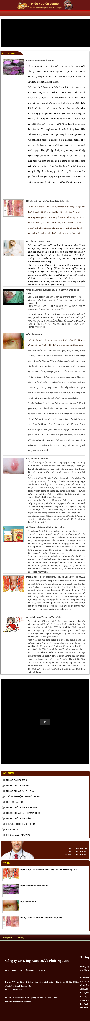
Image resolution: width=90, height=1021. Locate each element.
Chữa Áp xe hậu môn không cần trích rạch (46, 527)
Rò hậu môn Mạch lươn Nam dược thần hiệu (47, 201)
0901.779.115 (81, 851)
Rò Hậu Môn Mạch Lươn (38, 241)
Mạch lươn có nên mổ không (40, 60)
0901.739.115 (81, 854)
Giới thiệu (20, 938)
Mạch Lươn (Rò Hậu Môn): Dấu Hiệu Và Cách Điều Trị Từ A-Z (55, 577)
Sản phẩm (8, 773)
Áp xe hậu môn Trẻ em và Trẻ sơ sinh (44, 617)
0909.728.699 (81, 848)
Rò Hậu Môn (8, 53)
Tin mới (7, 863)
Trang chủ (7, 938)
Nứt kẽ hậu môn (34, 334)
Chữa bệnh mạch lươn (37, 459)
